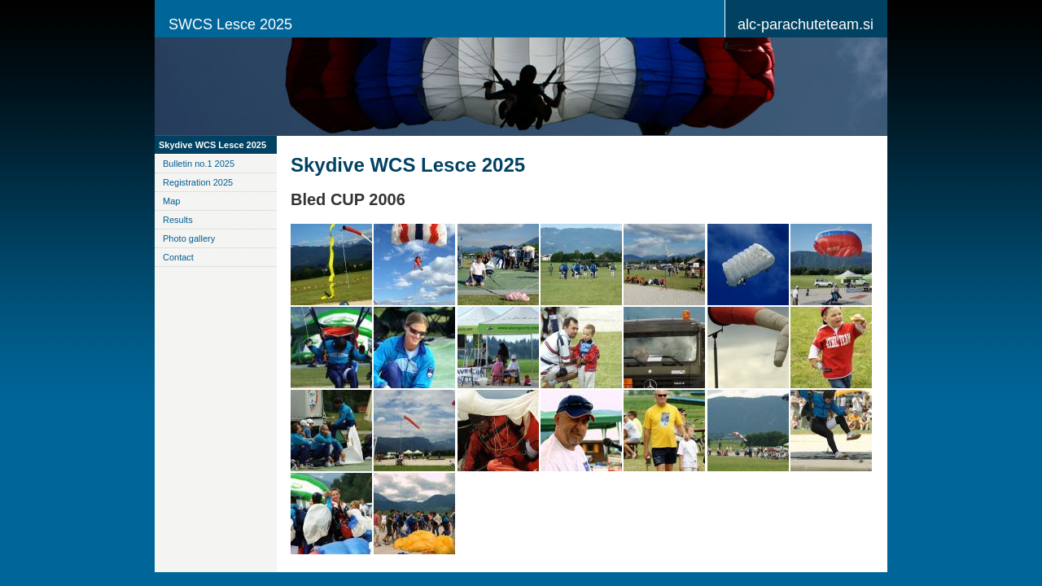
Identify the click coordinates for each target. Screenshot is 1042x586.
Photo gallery (189, 238)
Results (178, 220)
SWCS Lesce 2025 (230, 24)
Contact (178, 257)
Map (171, 201)
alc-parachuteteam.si (805, 24)
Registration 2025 (198, 182)
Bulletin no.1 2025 (198, 163)
